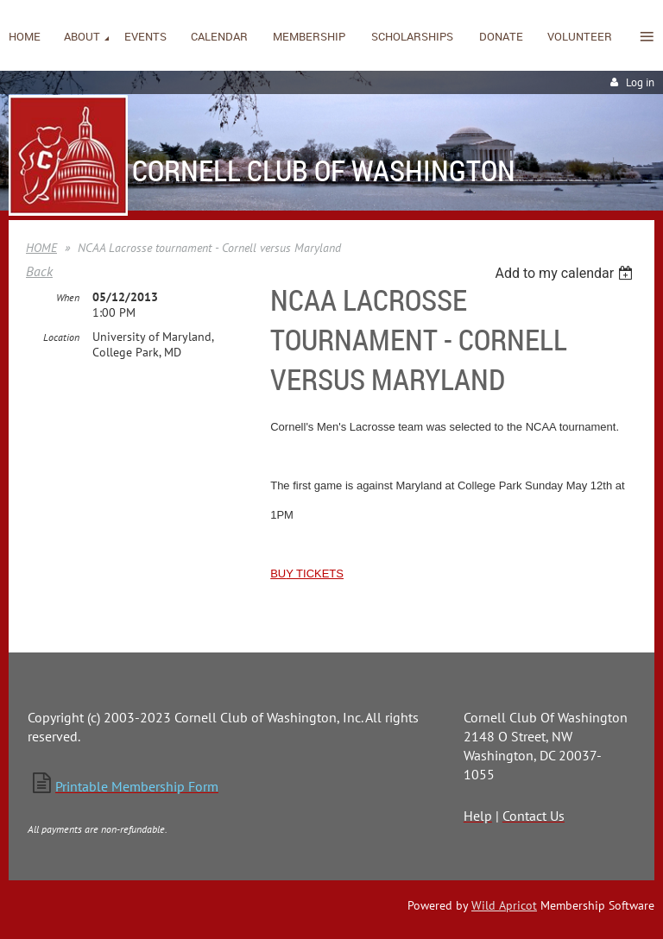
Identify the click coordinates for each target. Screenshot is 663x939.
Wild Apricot (504, 905)
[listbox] (566, 273)
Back (39, 271)
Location (61, 337)
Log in (640, 82)
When (67, 297)
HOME (41, 247)
